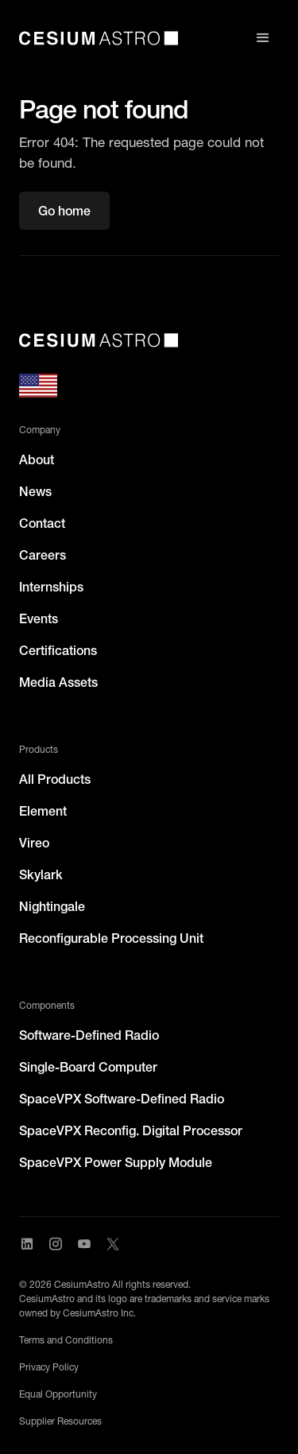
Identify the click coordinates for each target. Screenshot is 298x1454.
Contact (42, 523)
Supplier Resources (60, 1421)
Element (43, 811)
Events (38, 618)
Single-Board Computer (88, 1067)
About (36, 459)
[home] (98, 38)
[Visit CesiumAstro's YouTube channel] (84, 1244)
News (35, 491)
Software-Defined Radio (89, 1035)
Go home (64, 211)
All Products (55, 779)
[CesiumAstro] (98, 340)
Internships (51, 587)
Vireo (34, 843)
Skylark (41, 874)
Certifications (58, 650)
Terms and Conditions (66, 1340)
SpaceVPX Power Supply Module (115, 1162)
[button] (263, 38)
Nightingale (52, 906)
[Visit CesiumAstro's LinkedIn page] (27, 1244)
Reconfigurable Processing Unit (111, 938)
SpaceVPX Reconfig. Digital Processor (130, 1130)
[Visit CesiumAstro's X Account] (113, 1244)
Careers (42, 555)
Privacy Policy (49, 1367)
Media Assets (58, 682)
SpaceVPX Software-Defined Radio (121, 1099)
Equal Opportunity (58, 1394)
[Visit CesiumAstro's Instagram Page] (56, 1244)
